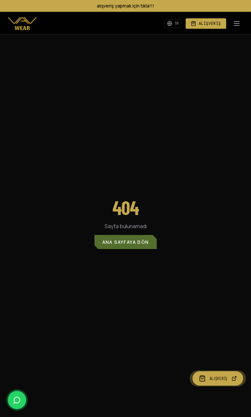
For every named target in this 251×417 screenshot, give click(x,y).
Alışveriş (206, 23)
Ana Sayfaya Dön (125, 242)
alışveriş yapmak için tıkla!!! (125, 6)
